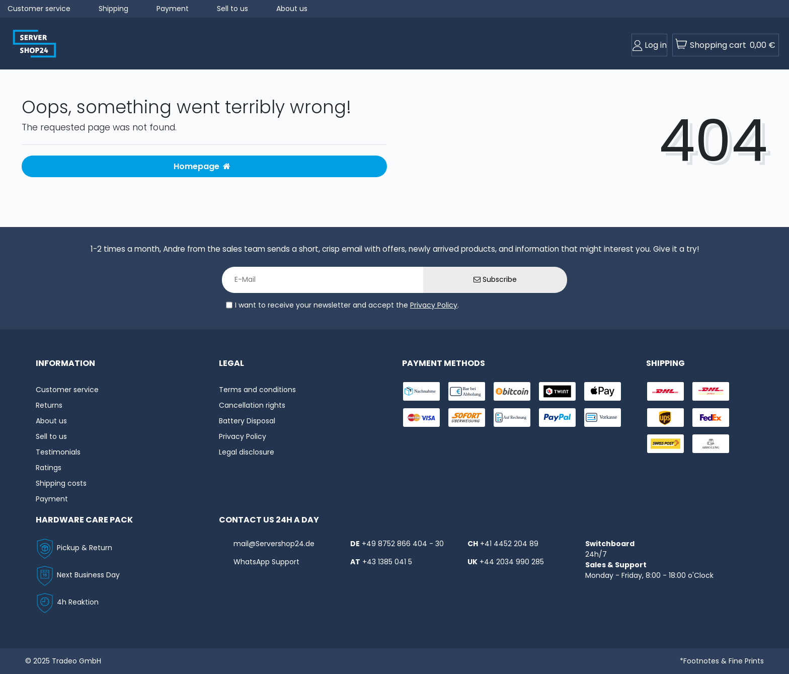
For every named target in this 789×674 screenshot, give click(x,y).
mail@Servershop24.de (273, 544)
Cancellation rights (252, 405)
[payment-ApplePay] (602, 391)
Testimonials (58, 452)
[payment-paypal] (557, 417)
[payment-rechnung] (512, 417)
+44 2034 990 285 (512, 562)
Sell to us (232, 9)
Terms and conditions (257, 390)
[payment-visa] (421, 417)
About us (291, 9)
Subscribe (495, 279)
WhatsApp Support (266, 562)
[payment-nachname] (421, 391)
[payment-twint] (557, 391)
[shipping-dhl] (665, 391)
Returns (49, 405)
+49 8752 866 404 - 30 (403, 544)
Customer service (39, 9)
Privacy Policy (433, 305)
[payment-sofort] (466, 417)
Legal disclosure (246, 452)
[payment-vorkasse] (602, 417)
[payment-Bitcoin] (512, 391)
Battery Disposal (247, 421)
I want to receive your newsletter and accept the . (347, 305)
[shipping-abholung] (710, 443)
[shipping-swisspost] (665, 443)
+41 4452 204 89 (509, 544)
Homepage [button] (202, 166)
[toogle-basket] (725, 45)
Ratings (48, 468)
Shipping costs (61, 483)
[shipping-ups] (665, 417)
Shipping (113, 9)
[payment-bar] (466, 391)
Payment (172, 9)
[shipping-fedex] (710, 417)
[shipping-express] (710, 391)
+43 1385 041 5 (387, 562)
